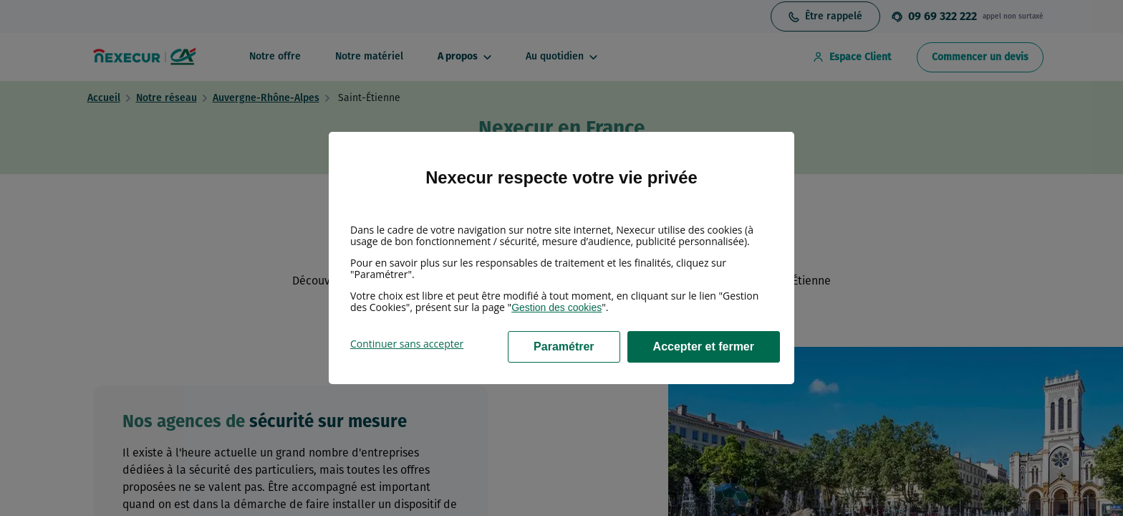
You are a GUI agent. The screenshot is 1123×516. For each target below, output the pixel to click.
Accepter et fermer (703, 346)
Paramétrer (564, 346)
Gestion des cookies (556, 307)
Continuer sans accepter (406, 343)
